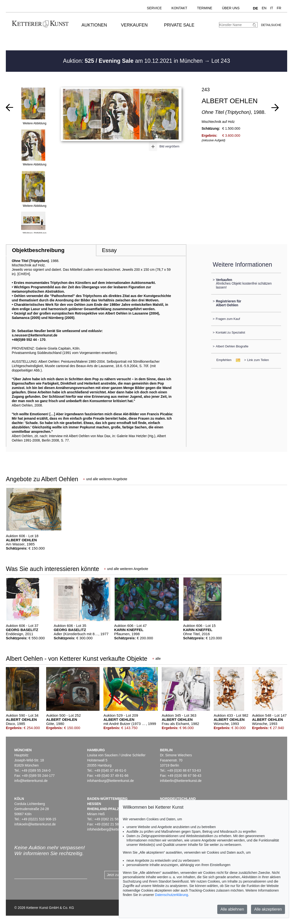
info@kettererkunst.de (31, 781)
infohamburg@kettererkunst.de (110, 781)
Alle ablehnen (232, 909)
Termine (204, 8)
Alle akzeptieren (268, 909)
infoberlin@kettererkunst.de (180, 781)
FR (279, 8)
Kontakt (179, 8)
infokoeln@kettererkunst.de (35, 824)
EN (264, 8)
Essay (109, 250)
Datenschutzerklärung (171, 895)
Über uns (230, 8)
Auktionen (94, 25)
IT (271, 8)
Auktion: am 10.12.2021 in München (133, 61)
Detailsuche (271, 25)
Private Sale (179, 25)
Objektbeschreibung (38, 250)
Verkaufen (134, 25)
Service (154, 8)
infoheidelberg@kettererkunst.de (111, 829)
